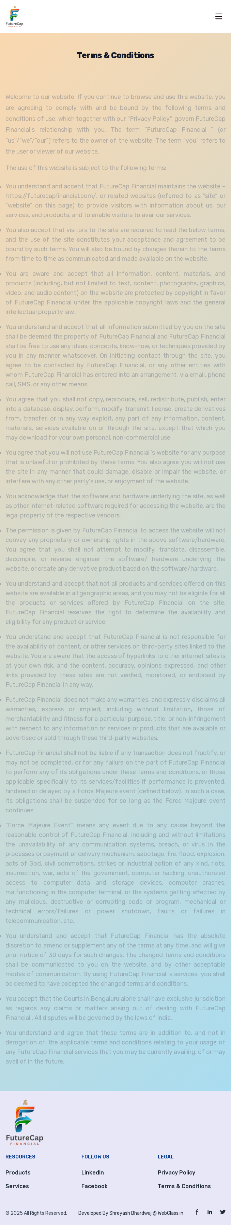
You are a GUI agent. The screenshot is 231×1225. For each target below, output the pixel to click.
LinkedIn (92, 1172)
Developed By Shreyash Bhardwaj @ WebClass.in (130, 1213)
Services (17, 1186)
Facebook (94, 1186)
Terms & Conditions (184, 1186)
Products (18, 1172)
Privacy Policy (176, 1172)
